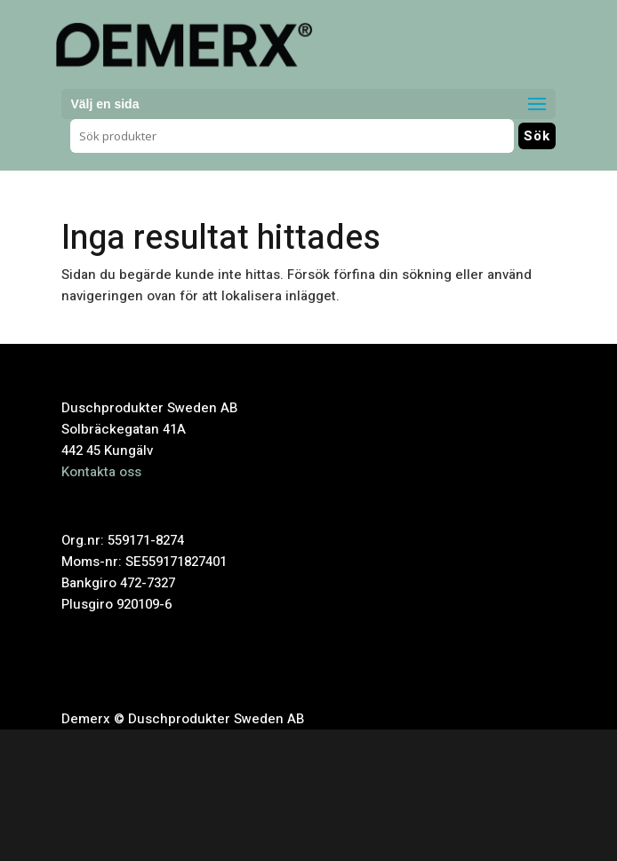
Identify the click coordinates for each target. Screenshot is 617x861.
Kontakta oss (101, 472)
